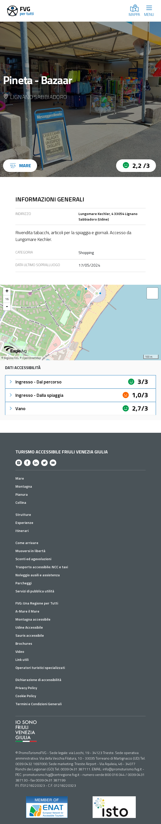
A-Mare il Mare (27, 611)
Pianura (21, 494)
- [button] (7, 306)
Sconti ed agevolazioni (33, 558)
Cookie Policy (25, 695)
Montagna (23, 486)
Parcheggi (23, 583)
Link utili (22, 659)
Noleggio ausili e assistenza (37, 575)
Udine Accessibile (29, 627)
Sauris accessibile (29, 635)
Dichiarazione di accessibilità (38, 679)
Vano (16, 408)
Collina (20, 502)
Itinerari (22, 530)
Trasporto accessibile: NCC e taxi (41, 566)
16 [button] (7, 299)
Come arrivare (26, 542)
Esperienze (24, 522)
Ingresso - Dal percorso (35, 381)
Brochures (23, 643)
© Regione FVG (10, 358)
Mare (19, 478)
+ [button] (7, 291)
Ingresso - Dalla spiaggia (35, 395)
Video (19, 651)
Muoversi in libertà (30, 550)
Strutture (23, 514)
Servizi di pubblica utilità (34, 591)
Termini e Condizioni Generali (38, 703)
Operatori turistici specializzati (40, 667)
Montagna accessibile (32, 619)
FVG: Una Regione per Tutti (36, 603)
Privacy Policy (26, 687)
